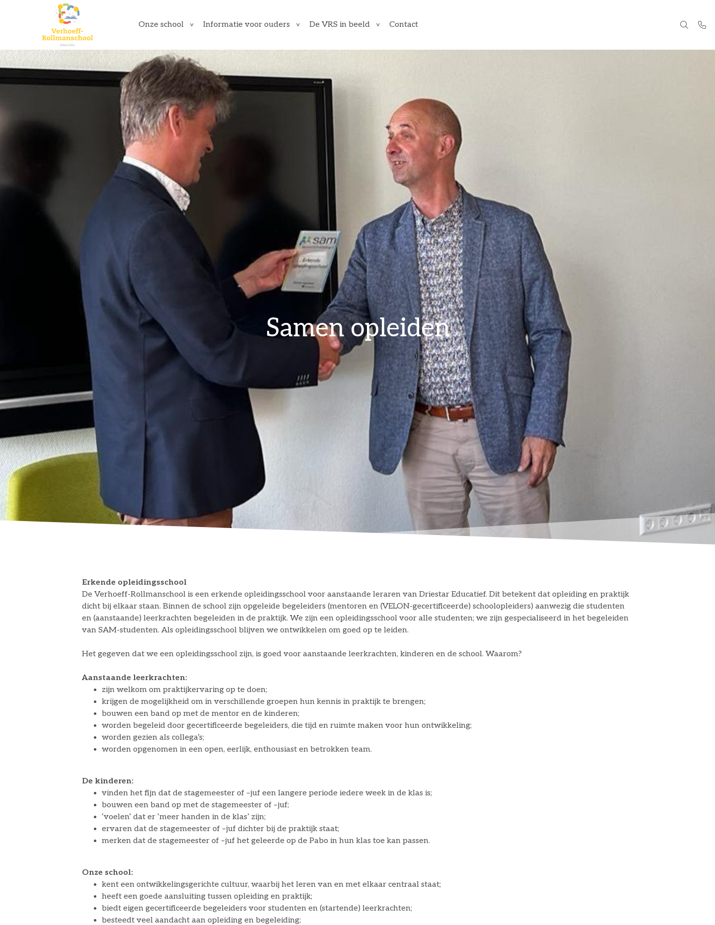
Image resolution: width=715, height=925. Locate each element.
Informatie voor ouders (246, 24)
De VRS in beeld (339, 24)
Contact (403, 24)
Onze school (161, 24)
